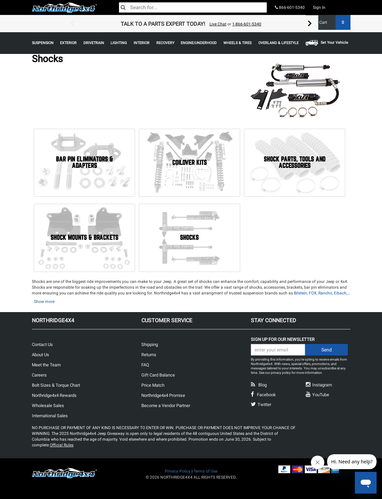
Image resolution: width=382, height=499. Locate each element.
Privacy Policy (177, 471)
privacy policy (281, 373)
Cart (332, 22)
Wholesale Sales (48, 405)
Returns (148, 354)
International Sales (50, 415)
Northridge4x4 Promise (163, 395)
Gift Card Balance (158, 375)
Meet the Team (46, 364)
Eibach (340, 293)
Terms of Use (205, 471)
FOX (313, 293)
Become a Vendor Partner (165, 405)
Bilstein (300, 293)
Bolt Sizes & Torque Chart (56, 385)
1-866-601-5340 (246, 24)
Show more (44, 301)
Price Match (152, 385)
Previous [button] (72, 23)
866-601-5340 (290, 7)
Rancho (325, 293)
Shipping (149, 344)
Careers (39, 375)
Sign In (319, 7)
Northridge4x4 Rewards (54, 395)
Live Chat (217, 24)
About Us (40, 354)
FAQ (145, 364)
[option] (191, 23)
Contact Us (42, 344)
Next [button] (309, 23)
